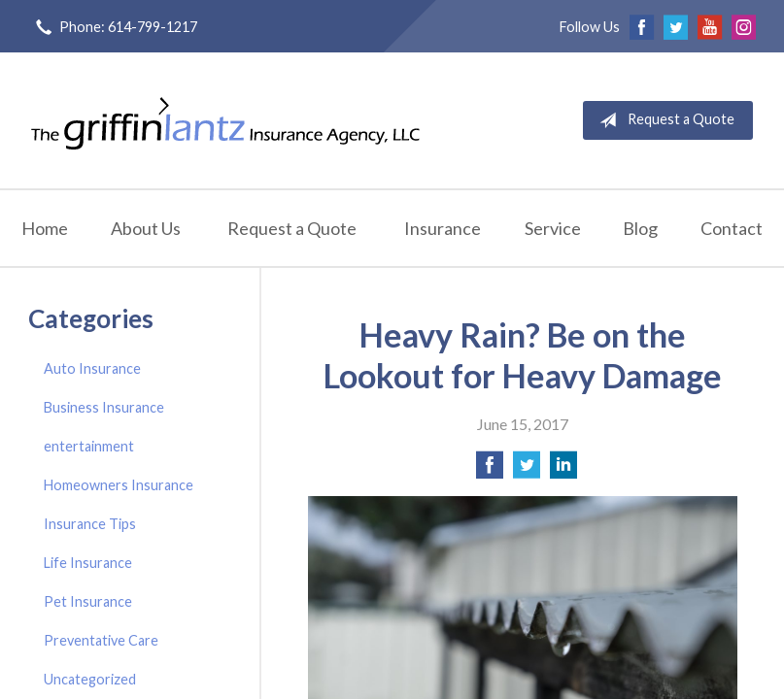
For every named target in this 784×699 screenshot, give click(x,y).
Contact (731, 228)
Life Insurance (88, 562)
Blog (640, 228)
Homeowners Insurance (118, 485)
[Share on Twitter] (526, 470)
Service (553, 228)
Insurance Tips (90, 524)
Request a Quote (663, 120)
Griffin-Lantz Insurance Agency (225, 120)
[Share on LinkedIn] (563, 470)
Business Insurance (104, 407)
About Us (146, 228)
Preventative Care (101, 640)
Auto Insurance (92, 368)
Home (44, 228)
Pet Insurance (88, 601)
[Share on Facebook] (489, 470)
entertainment (89, 446)
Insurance (442, 228)
